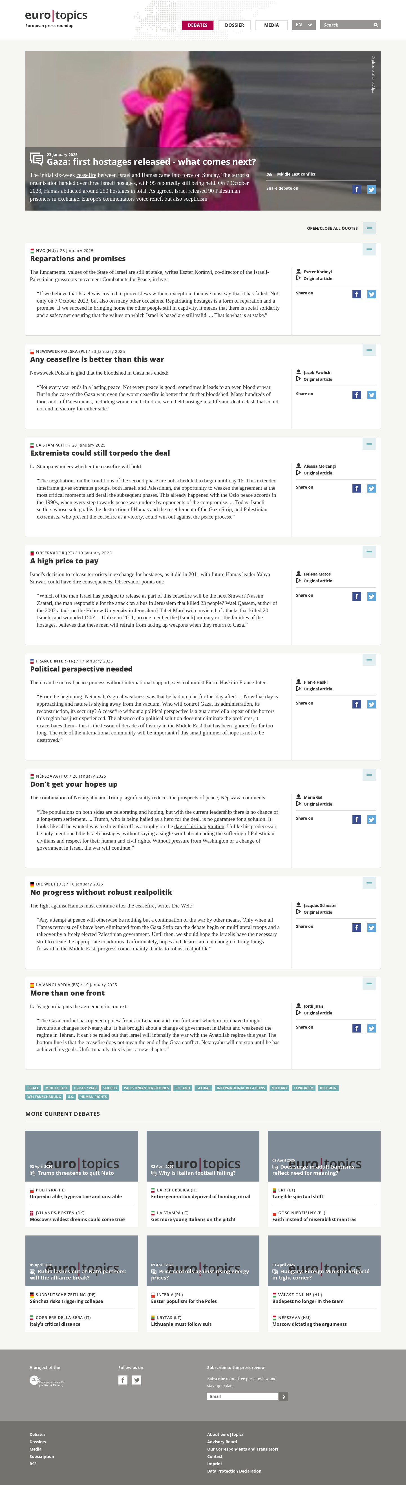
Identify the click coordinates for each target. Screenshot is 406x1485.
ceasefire (86, 175)
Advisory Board (222, 1441)
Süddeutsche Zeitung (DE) (63, 1295)
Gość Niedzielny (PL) (299, 1213)
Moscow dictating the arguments (309, 1324)
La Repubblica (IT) (174, 1190)
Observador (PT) (71, 553)
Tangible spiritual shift (297, 1196)
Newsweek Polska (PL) (77, 351)
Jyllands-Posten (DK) (57, 1213)
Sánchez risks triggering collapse (66, 1301)
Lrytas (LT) (166, 1317)
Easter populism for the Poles (184, 1301)
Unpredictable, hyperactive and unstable (76, 1196)
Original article (314, 278)
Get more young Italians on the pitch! (193, 1219)
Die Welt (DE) (66, 884)
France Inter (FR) (71, 661)
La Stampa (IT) (68, 445)
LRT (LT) (284, 1190)
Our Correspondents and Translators (243, 1449)
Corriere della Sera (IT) (60, 1317)
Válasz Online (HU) (297, 1295)
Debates (198, 25)
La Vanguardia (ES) (73, 985)
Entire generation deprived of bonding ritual (200, 1196)
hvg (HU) (62, 250)
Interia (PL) (167, 1295)
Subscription (42, 1456)
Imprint (214, 1463)
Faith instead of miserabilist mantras (314, 1219)
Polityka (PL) (47, 1190)
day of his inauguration (199, 826)
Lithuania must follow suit (181, 1324)
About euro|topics (225, 1434)
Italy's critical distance (55, 1324)
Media (271, 25)
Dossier (234, 25)
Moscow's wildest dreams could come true (77, 1219)
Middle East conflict (290, 174)
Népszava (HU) (68, 776)
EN (304, 24)
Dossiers (38, 1441)
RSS (33, 1463)
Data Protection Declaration (234, 1471)
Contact (214, 1456)
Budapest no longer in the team (308, 1301)
